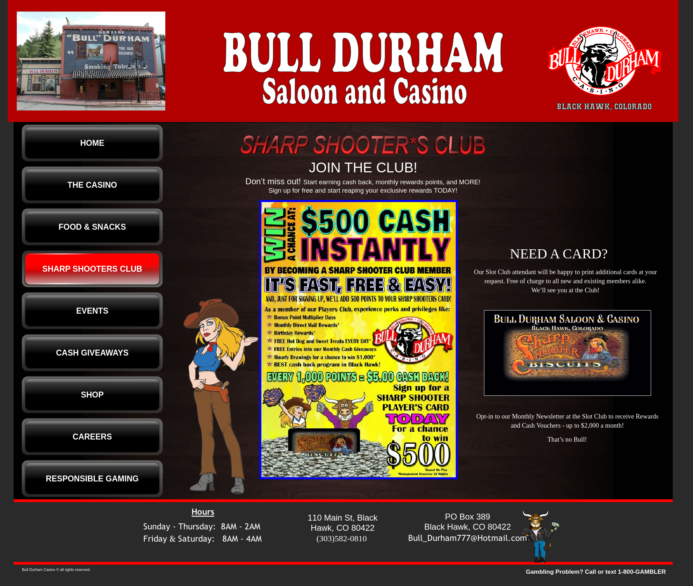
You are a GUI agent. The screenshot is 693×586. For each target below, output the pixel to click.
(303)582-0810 (342, 538)
